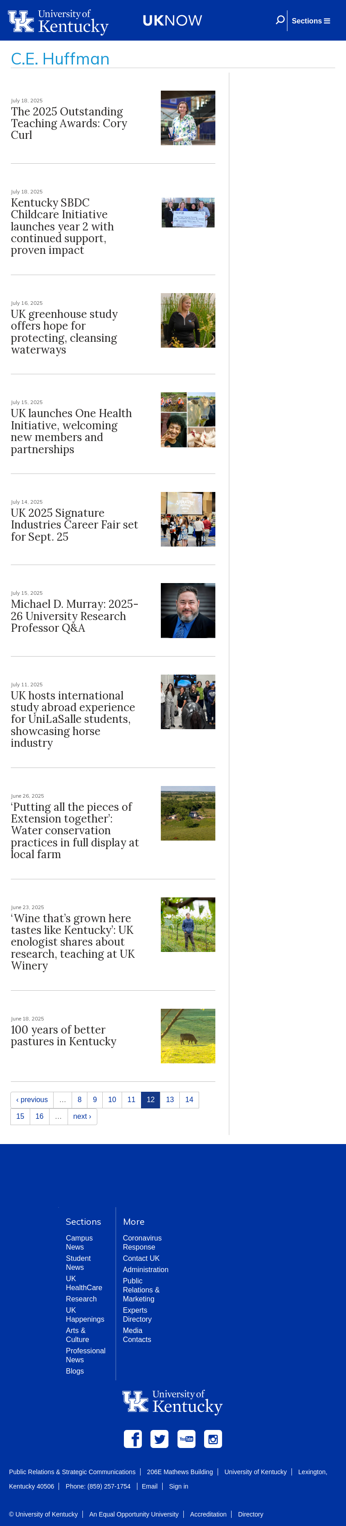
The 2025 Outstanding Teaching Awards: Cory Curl (69, 123)
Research (81, 1299)
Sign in (178, 1486)
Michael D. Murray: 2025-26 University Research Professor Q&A (75, 616)
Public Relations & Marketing (141, 1290)
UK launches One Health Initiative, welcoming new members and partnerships (71, 431)
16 (40, 1116)
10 (112, 1099)
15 (20, 1116)
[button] (311, 20)
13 (170, 1099)
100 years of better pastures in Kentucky (63, 1035)
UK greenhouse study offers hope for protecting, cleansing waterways (64, 332)
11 (131, 1099)
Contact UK (141, 1258)
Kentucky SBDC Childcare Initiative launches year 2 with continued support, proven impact (62, 226)
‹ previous (32, 1099)
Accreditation (208, 1514)
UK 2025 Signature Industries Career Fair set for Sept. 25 (74, 525)
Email (150, 1486)
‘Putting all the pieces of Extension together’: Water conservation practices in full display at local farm (75, 831)
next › (82, 1116)
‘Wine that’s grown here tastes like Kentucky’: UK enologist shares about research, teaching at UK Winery (73, 942)
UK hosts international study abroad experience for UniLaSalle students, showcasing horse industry (73, 719)
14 (189, 1099)
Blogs (75, 1371)
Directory (250, 1514)
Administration (145, 1269)
